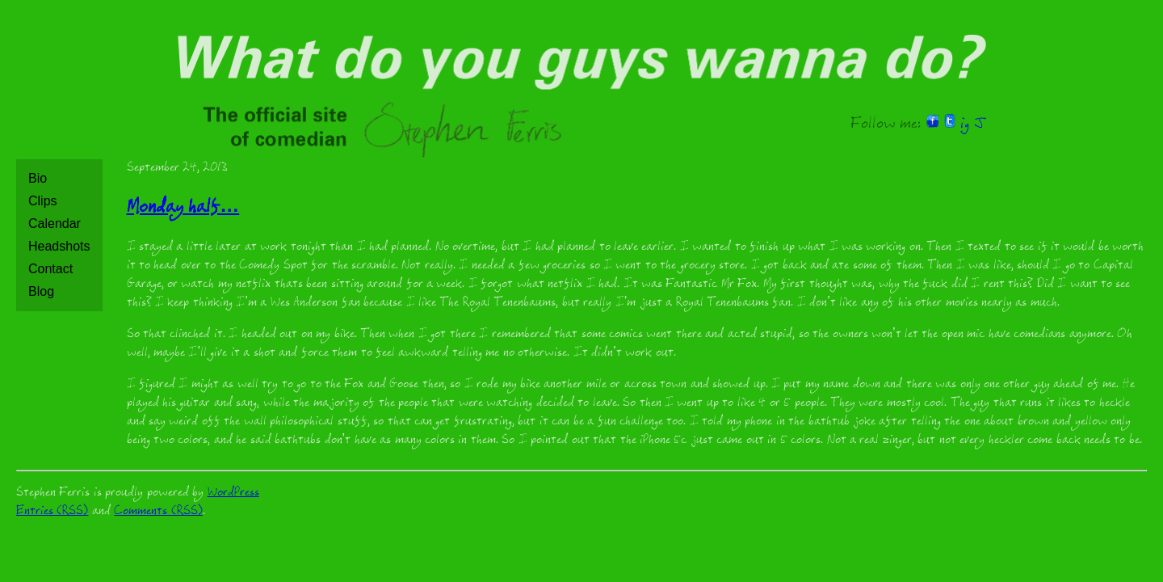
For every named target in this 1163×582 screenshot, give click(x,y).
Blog (41, 291)
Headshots (59, 246)
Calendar (54, 223)
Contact (50, 269)
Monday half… (183, 208)
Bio (37, 178)
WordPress (233, 493)
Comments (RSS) (158, 512)
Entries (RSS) (52, 512)
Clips (42, 201)
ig (964, 125)
